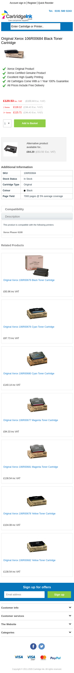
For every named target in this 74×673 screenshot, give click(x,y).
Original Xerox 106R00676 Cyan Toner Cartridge (28, 326)
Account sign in (18, 3)
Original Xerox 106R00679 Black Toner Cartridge (29, 280)
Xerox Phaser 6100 (13, 232)
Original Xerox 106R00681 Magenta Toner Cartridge (30, 467)
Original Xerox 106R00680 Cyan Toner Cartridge (28, 373)
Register (32, 3)
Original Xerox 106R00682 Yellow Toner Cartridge (29, 560)
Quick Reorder (45, 3)
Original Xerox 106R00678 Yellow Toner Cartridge (29, 513)
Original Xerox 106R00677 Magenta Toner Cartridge (30, 420)
